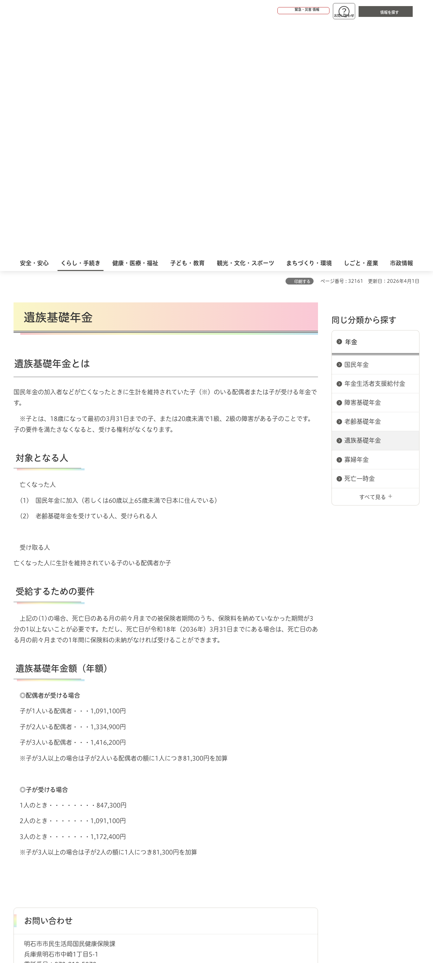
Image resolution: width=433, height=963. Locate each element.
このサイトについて (69, 827)
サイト (374, 827)
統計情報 (237, 929)
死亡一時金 (359, 245)
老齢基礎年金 (362, 187)
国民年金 (356, 131)
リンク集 (325, 827)
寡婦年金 (356, 226)
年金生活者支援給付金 (374, 150)
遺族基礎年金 (362, 206)
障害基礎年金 (362, 169)
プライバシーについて (259, 827)
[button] (277, 11)
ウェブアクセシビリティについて (162, 827)
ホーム (20, 802)
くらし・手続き (49, 802)
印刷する (302, 48)
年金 (351, 108)
